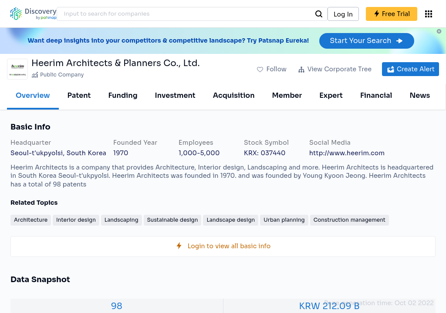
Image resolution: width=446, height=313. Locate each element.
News (419, 95)
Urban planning (284, 219)
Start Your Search (366, 40)
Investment (175, 95)
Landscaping (122, 219)
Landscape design (230, 219)
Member (287, 95)
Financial (376, 95)
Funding (122, 95)
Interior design (76, 219)
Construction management (349, 219)
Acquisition (234, 95)
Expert (331, 95)
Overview (33, 95)
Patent (79, 95)
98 (116, 306)
